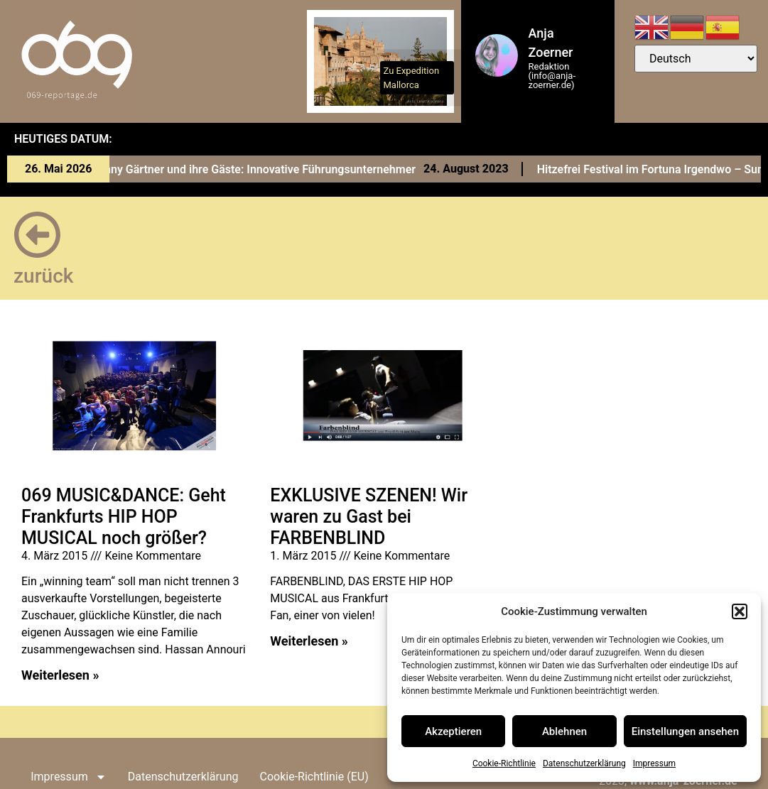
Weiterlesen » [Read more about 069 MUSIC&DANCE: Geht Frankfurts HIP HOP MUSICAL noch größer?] (60, 675)
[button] (739, 611)
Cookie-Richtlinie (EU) (313, 776)
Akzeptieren (453, 731)
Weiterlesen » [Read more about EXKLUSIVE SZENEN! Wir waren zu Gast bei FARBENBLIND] (308, 640)
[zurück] (37, 235)
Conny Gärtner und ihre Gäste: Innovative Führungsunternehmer (260, 169)
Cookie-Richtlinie (504, 763)
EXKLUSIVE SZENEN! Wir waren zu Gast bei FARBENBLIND (368, 516)
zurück (43, 276)
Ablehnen (564, 731)
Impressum (654, 763)
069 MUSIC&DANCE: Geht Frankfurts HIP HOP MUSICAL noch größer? (123, 516)
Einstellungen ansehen (685, 731)
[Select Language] (695, 58)
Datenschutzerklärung (584, 763)
